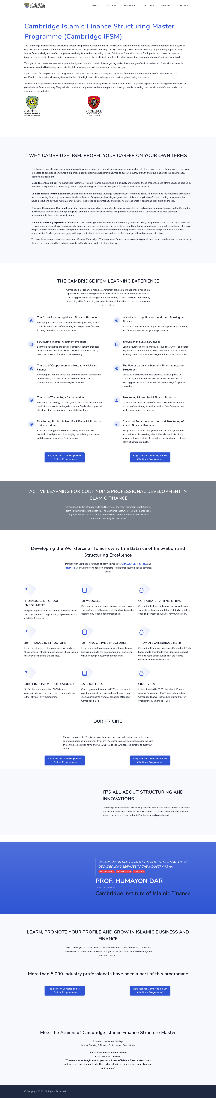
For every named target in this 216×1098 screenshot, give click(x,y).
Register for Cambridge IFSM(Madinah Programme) (150, 457)
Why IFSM (111, 5)
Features (148, 5)
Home (95, 5)
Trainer (183, 5)
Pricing (166, 5)
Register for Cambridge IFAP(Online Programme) (65, 457)
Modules (129, 5)
